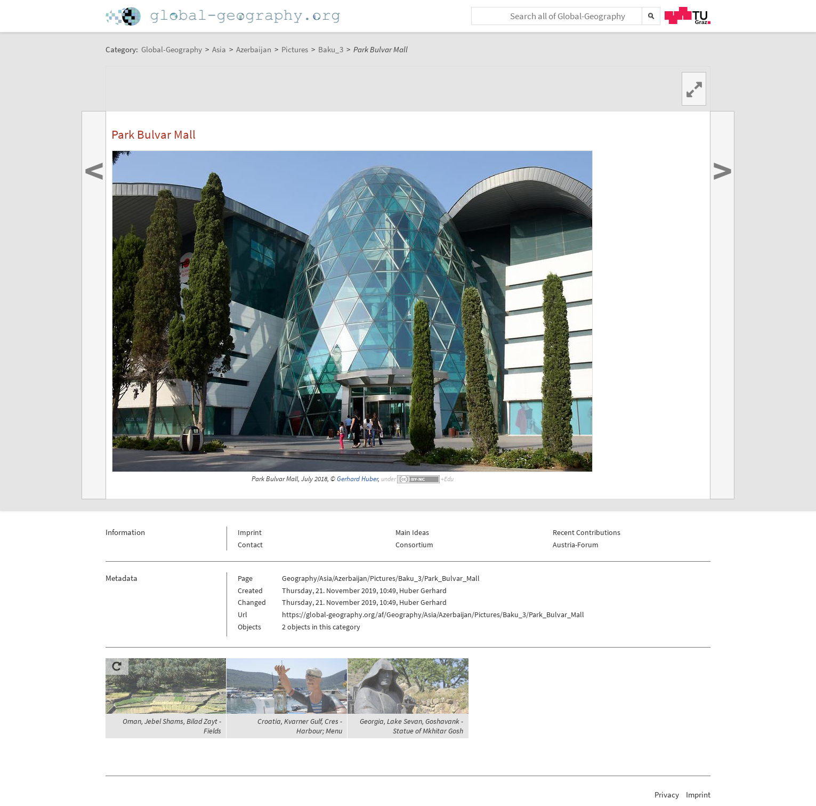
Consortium (414, 544)
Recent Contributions (586, 532)
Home (224, 16)
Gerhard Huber (357, 478)
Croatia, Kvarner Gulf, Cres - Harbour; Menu (299, 726)
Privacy (667, 794)
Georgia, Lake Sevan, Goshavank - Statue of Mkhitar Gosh (411, 726)
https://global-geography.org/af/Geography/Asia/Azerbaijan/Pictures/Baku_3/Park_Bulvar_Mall (433, 614)
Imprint (250, 532)
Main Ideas (412, 532)
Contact (250, 544)
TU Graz (687, 15)
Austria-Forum (576, 544)
